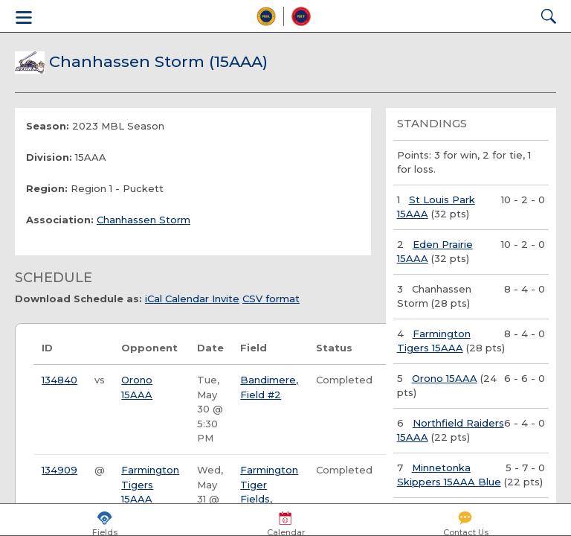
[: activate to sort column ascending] (100, 349)
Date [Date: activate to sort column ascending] (210, 348)
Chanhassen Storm (143, 220)
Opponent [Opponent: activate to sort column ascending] (149, 348)
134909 (59, 470)
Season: (47, 126)
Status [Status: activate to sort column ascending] (334, 348)
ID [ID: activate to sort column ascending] (47, 348)
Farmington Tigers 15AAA (150, 484)
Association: (60, 220)
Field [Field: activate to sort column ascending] (253, 348)
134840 (59, 380)
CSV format (271, 298)
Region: (47, 188)
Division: (49, 157)
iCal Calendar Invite (192, 298)
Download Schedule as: (78, 298)
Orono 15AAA (444, 378)
